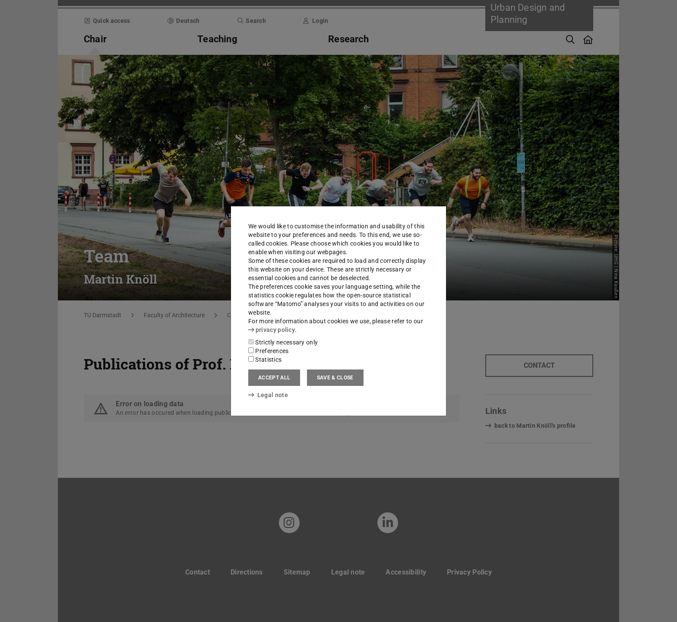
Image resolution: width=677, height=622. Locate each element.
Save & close (335, 378)
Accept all (274, 378)
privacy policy (271, 329)
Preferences (268, 350)
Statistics (265, 359)
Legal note (268, 395)
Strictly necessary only (283, 342)
